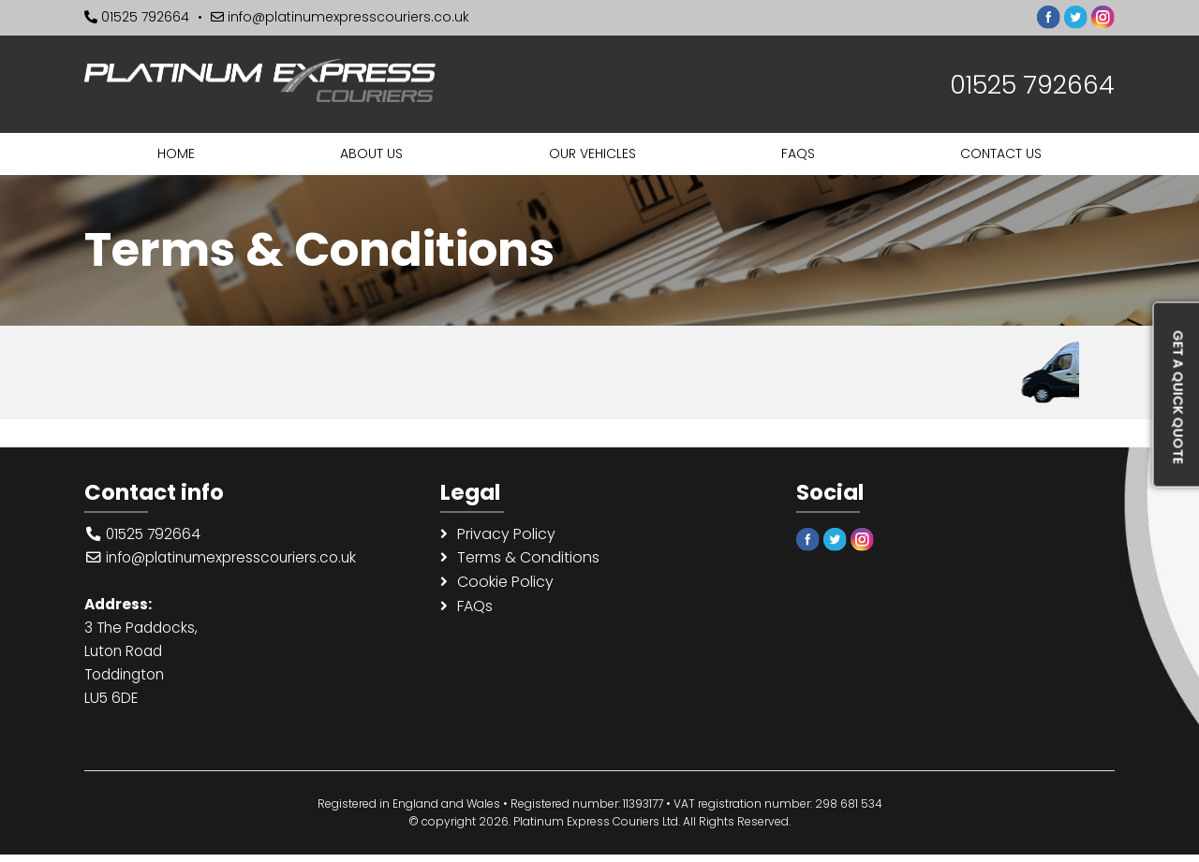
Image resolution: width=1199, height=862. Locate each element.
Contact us (1001, 153)
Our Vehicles (592, 153)
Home (176, 153)
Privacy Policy (506, 535)
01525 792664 (136, 16)
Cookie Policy (505, 585)
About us (371, 153)
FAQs (798, 153)
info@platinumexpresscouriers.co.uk (340, 16)
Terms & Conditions (528, 560)
